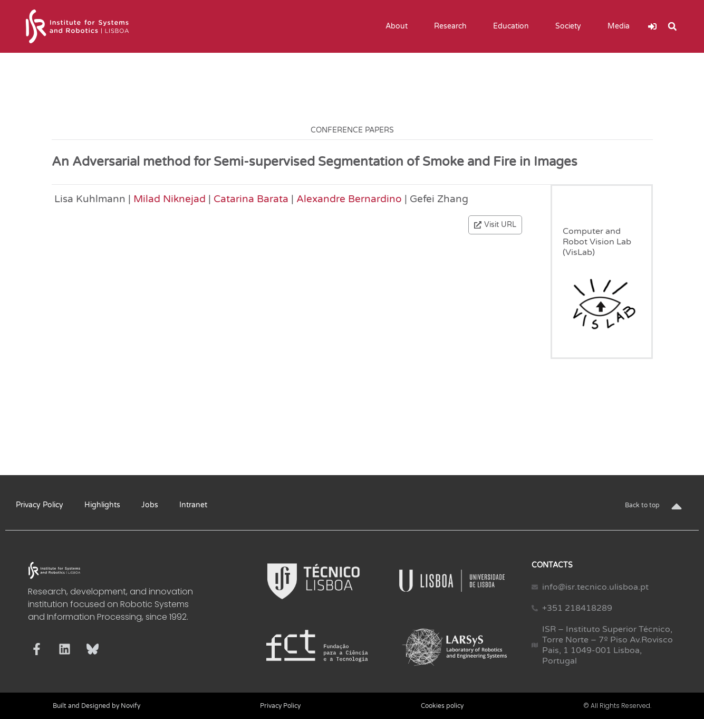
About (399, 26)
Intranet (193, 504)
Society (570, 26)
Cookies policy (442, 705)
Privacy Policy (39, 504)
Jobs (149, 504)
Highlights (102, 504)
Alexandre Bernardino (349, 199)
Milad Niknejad (169, 199)
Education (513, 26)
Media (621, 26)
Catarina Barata (251, 199)
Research (453, 26)
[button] (672, 26)
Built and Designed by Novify (96, 705)
